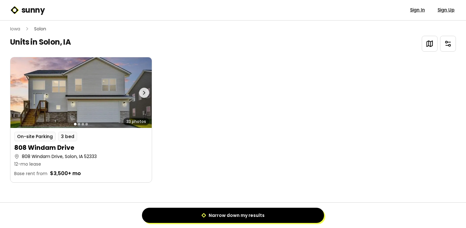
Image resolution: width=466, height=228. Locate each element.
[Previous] (218, 209)
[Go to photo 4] (86, 124)
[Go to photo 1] (75, 124)
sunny (27, 10)
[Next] (247, 209)
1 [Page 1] (233, 209)
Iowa (15, 29)
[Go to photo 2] (79, 124)
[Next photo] (134, 92)
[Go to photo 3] (83, 124)
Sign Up (446, 10)
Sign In (417, 10)
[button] (81, 120)
